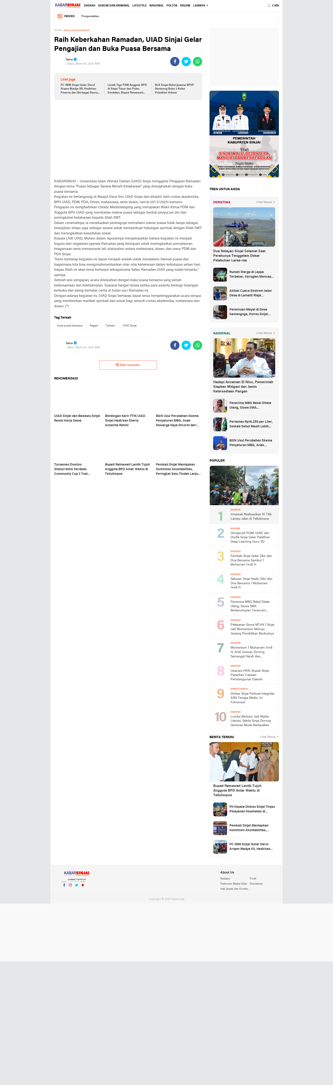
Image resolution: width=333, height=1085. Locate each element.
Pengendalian (90, 16)
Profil (253, 878)
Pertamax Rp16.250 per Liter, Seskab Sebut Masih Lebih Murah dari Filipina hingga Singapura (251, 424)
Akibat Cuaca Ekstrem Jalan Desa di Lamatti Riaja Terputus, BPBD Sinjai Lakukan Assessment (250, 293)
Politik (171, 5)
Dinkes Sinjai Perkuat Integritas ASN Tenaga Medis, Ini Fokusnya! (252, 698)
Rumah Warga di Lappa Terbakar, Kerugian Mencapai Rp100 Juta (251, 274)
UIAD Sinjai (130, 325)
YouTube (82, 887)
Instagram (70, 887)
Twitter (76, 887)
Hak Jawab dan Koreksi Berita (235, 889)
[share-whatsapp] (197, 61)
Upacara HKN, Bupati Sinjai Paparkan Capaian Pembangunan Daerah (250, 675)
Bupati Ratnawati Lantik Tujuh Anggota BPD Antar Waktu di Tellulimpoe (237, 790)
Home (58, 30)
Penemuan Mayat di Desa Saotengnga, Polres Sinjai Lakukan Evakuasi (248, 312)
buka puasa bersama (69, 325)
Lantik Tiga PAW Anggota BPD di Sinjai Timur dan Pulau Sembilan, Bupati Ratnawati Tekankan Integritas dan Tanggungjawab (127, 89)
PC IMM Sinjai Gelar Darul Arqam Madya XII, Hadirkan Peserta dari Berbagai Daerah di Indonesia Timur (80, 89)
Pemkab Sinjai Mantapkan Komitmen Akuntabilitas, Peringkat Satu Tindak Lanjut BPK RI (251, 828)
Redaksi (225, 878)
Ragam (185, 5)
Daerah (89, 5)
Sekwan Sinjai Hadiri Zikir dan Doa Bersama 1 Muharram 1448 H (251, 583)
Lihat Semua (264, 202)
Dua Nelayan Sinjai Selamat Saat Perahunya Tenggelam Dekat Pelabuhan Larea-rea (239, 255)
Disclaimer (256, 884)
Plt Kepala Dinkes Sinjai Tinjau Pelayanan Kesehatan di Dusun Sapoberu (252, 809)
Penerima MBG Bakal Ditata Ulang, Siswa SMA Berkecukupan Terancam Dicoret (250, 405)
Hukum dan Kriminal (114, 5)
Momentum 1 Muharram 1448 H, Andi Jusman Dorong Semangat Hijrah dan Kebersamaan (251, 652)
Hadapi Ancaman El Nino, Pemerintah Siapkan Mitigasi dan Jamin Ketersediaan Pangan (243, 386)
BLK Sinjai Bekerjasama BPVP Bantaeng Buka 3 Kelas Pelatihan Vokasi (174, 89)
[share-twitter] (186, 61)
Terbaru (110, 325)
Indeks (66, 16)
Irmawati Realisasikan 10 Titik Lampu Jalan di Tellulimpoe (251, 517)
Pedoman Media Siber (233, 884)
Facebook (64, 887)
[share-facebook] (174, 61)
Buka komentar (128, 365)
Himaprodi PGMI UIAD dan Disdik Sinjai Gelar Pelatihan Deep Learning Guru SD (250, 538)
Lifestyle (140, 5)
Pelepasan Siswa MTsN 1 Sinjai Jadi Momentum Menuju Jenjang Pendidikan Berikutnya (252, 629)
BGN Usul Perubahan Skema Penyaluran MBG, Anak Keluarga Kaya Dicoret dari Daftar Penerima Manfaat (250, 443)
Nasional (156, 5)
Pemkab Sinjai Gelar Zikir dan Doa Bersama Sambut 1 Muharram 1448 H (251, 560)
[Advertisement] (128, 139)
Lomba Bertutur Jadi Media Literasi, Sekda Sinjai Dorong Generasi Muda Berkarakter (251, 721)
